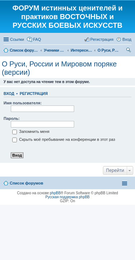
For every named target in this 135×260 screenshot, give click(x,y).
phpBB (55, 193)
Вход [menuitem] (126, 39)
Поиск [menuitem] (129, 51)
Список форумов (26, 183)
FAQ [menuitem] (37, 39)
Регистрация (34, 93)
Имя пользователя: (23, 103)
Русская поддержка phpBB (67, 197)
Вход (9, 93)
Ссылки (17, 39)
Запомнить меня (30, 131)
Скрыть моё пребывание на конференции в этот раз (63, 139)
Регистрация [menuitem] (101, 39)
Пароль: (12, 118)
